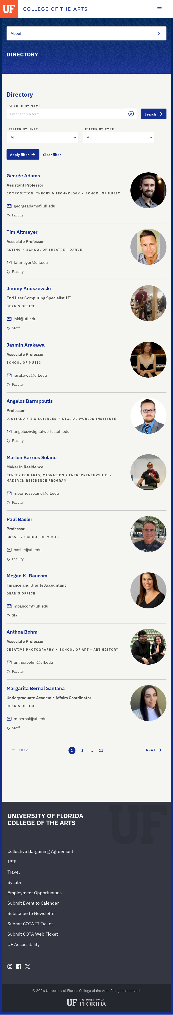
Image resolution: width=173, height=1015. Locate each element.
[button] (130, 113)
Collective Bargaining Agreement (40, 852)
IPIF (11, 862)
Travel (13, 872)
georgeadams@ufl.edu (34, 206)
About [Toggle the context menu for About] (85, 33)
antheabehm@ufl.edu (33, 663)
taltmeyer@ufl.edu (31, 262)
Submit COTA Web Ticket (32, 934)
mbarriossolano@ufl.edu (36, 493)
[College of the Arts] (55, 9)
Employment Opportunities (34, 893)
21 (101, 751)
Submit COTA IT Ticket (30, 924)
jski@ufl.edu (25, 319)
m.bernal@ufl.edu (30, 719)
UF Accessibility (23, 945)
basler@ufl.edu (27, 550)
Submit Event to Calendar (33, 903)
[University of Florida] (9, 9)
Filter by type (99, 129)
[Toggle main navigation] (159, 9)
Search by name (25, 106)
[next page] (153, 750)
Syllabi (14, 883)
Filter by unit (23, 129)
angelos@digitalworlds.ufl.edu (41, 432)
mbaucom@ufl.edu (31, 606)
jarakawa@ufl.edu (30, 375)
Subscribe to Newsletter (31, 914)
